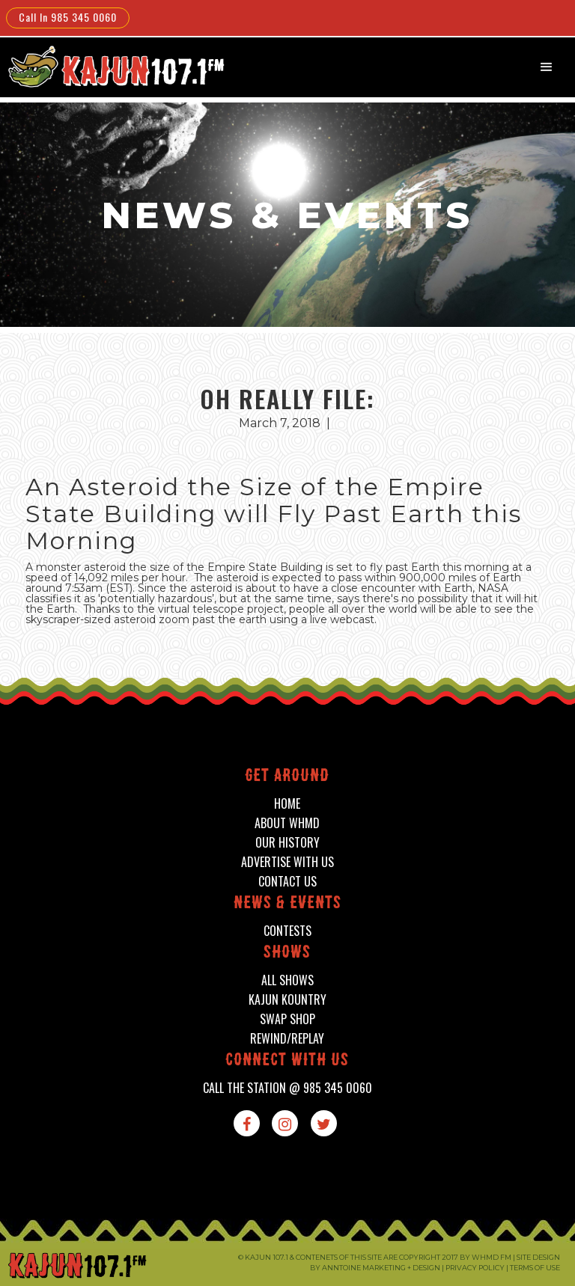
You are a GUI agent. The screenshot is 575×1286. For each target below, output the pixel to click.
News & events (287, 904)
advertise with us (287, 862)
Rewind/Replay (287, 1039)
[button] (546, 67)
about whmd (287, 823)
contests (287, 931)
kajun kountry (287, 1000)
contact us (287, 882)
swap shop (287, 1019)
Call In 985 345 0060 (68, 17)
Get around (287, 777)
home (287, 804)
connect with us (287, 1061)
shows (287, 953)
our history (287, 843)
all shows (287, 980)
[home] (114, 66)
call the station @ (287, 1088)
